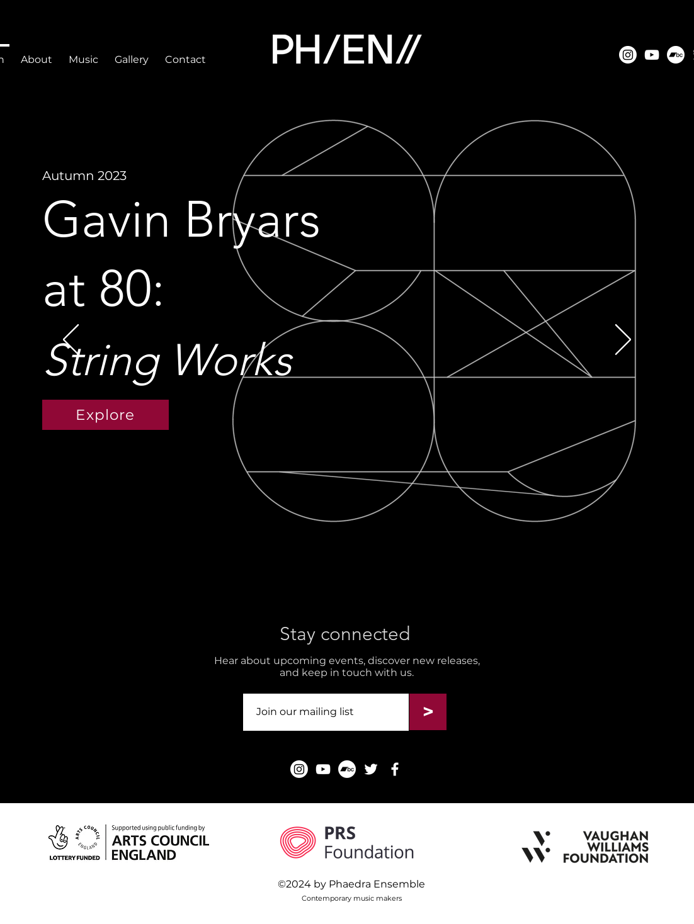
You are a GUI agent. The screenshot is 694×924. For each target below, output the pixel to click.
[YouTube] (652, 55)
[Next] (623, 340)
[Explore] (105, 415)
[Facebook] (395, 769)
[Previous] (71, 340)
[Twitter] (371, 769)
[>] (428, 712)
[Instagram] (628, 55)
